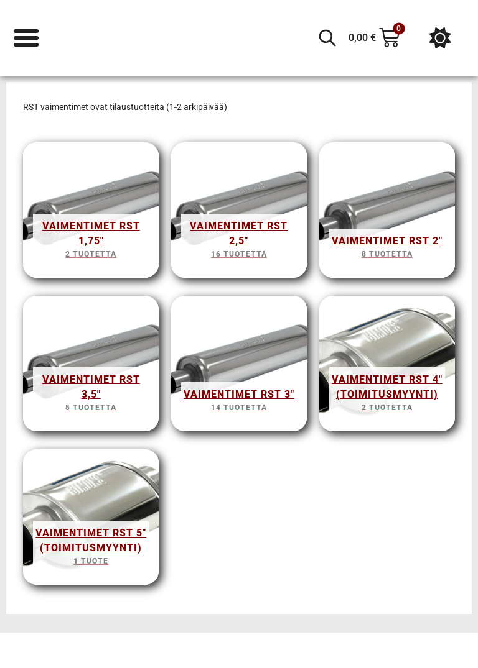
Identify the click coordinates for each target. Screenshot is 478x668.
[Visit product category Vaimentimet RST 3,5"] (91, 367)
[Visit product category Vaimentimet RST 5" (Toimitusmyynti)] (91, 520)
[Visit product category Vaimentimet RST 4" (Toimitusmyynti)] (387, 367)
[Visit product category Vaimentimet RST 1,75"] (91, 213)
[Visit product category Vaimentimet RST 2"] (387, 213)
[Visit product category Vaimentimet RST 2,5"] (239, 213)
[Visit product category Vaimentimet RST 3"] (239, 367)
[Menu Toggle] (26, 38)
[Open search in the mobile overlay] (327, 37)
